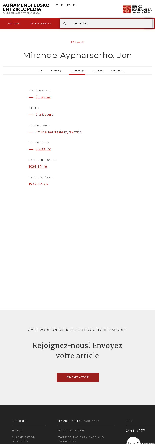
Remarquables (40, 23)
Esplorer (14, 23)
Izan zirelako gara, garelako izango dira (80, 439)
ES (57, 5)
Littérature (44, 114)
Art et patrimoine (71, 430)
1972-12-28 (38, 184)
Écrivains (77, 42)
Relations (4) (77, 70)
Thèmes (17, 430)
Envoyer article (78, 377)
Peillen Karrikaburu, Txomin (59, 132)
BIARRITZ (43, 149)
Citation (97, 70)
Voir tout (91, 421)
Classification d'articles (23, 439)
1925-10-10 (38, 167)
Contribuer (117, 70)
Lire (40, 70)
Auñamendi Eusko (26, 9)
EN (75, 5)
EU (63, 5)
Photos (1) (56, 70)
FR (69, 5)
